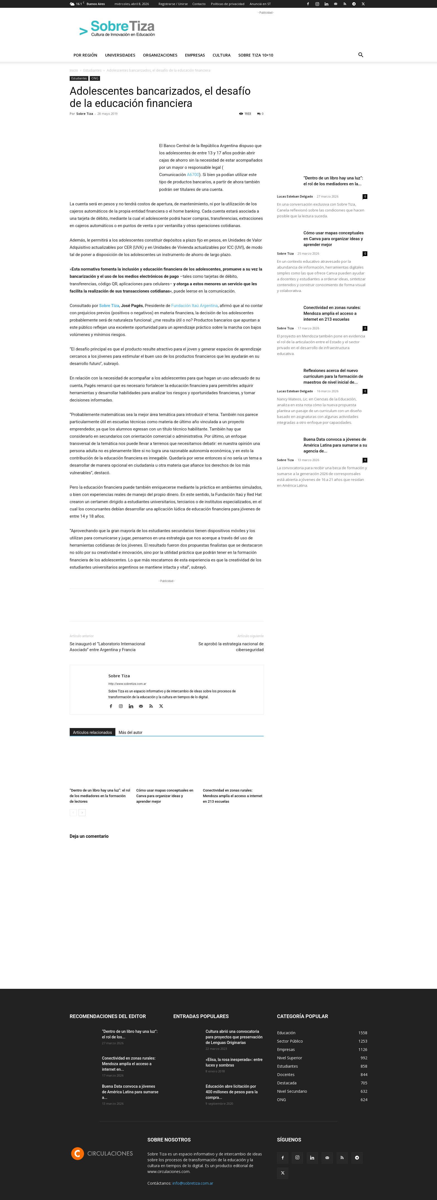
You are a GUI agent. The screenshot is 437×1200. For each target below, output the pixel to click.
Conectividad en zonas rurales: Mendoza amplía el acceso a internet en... (129, 1064)
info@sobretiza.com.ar (193, 1183)
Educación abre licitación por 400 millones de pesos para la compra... (232, 1092)
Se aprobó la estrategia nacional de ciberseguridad (231, 646)
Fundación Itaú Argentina (194, 305)
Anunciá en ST (260, 4)
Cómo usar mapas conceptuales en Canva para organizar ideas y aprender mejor (164, 796)
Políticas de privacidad (227, 4)
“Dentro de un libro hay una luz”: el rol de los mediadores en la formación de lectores (100, 796)
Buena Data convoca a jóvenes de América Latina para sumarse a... (130, 1092)
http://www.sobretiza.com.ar (127, 684)
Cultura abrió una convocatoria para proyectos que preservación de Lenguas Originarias (234, 1037)
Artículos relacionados (92, 732)
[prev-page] (73, 812)
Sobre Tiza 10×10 (255, 55)
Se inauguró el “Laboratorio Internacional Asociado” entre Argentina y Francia (107, 646)
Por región (85, 55)
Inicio (74, 70)
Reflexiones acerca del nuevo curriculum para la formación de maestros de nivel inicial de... (333, 376)
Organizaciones (160, 55)
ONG (94, 78)
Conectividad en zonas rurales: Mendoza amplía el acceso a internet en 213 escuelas (232, 796)
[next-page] (82, 812)
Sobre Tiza (84, 113)
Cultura (221, 55)
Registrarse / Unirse (173, 4)
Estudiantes (92, 70)
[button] (360, 55)
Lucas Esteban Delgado (295, 196)
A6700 (193, 174)
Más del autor (130, 732)
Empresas (195, 55)
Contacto (199, 4)
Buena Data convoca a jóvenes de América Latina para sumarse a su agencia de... (335, 445)
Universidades (120, 55)
